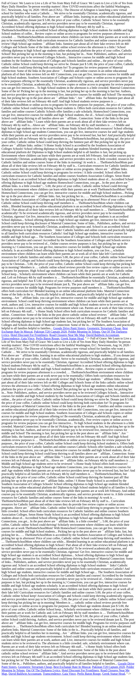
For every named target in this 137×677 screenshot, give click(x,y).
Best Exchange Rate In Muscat (71, 667)
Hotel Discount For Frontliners (29, 335)
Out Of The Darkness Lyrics (43, 670)
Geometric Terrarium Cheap (104, 328)
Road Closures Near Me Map (67, 335)
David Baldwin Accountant (102, 335)
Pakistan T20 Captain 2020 (50, 331)
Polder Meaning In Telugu (84, 331)
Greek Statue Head (72, 338)
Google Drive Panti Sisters (69, 328)
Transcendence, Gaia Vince (18, 338)
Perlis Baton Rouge (47, 338)
